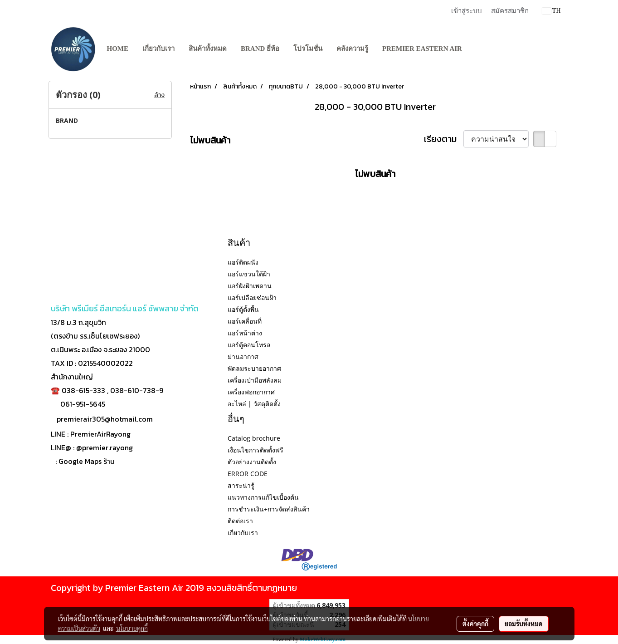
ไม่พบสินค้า (210, 140)
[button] (477, 49)
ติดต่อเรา (240, 520)
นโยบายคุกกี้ (132, 628)
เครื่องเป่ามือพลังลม (255, 380)
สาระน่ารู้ (241, 485)
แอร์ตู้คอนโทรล (249, 344)
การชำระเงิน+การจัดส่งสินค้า (269, 509)
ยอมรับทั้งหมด (524, 623)
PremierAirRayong (100, 433)
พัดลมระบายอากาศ (254, 368)
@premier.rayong (104, 447)
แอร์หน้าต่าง (245, 333)
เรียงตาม (443, 139)
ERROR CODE (248, 473)
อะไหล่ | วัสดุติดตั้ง (254, 403)
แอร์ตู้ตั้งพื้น (243, 309)
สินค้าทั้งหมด (208, 48)
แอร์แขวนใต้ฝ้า (249, 274)
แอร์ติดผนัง (243, 262)
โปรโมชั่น (307, 48)
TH (551, 10)
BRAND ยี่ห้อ (260, 48)
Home (118, 48)
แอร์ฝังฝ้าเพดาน (250, 285)
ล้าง (159, 95)
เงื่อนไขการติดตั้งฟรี (255, 450)
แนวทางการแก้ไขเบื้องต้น (263, 497)
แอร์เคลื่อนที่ (245, 321)
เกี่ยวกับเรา (158, 48)
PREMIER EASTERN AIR (422, 48)
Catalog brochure (254, 438)
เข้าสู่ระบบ (466, 11)
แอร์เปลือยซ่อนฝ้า (252, 297)
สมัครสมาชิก (510, 11)
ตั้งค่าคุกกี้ (475, 623)
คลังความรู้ (352, 48)
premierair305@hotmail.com (105, 418)
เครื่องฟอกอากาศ (251, 392)
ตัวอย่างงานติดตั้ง (252, 461)
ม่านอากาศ (243, 356)
